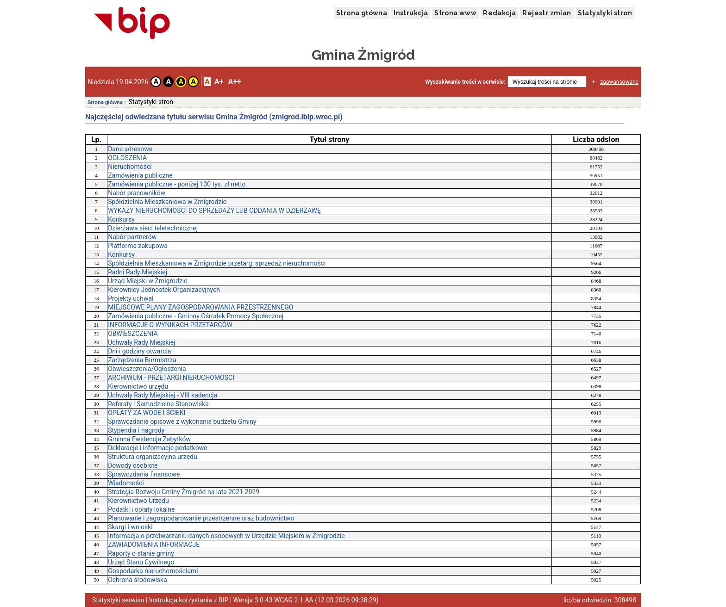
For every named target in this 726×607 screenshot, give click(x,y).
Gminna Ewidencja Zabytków (149, 439)
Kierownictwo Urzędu (138, 500)
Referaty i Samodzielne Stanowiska (158, 404)
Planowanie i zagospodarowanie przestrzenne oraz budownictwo (201, 518)
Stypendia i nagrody (136, 430)
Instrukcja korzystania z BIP (188, 600)
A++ (234, 81)
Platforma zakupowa (138, 245)
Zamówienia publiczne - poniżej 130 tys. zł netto (176, 184)
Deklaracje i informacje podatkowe (157, 448)
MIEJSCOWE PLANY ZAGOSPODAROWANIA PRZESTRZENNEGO (200, 307)
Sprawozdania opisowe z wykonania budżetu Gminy (182, 421)
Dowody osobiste (132, 465)
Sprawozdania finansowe (144, 474)
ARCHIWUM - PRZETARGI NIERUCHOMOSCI (171, 377)
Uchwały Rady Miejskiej (141, 342)
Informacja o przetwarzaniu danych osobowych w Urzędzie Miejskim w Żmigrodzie (226, 535)
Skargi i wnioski (130, 527)
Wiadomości (126, 483)
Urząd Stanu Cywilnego (141, 562)
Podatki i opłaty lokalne (141, 509)
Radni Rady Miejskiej (137, 272)
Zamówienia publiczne (140, 175)
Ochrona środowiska (137, 579)
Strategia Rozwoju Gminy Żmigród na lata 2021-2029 (183, 492)
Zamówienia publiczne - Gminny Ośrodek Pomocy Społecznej (195, 316)
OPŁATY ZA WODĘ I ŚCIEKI (146, 412)
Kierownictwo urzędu (138, 386)
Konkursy (121, 219)
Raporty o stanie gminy (141, 553)
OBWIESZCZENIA (133, 333)
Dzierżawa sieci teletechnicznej (153, 228)
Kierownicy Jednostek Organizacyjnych (164, 289)
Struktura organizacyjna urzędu (152, 456)
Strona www (455, 13)
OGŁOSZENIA (127, 157)
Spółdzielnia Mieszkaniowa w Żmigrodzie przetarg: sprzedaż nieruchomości (216, 263)
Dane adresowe (130, 149)
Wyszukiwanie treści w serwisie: (465, 82)
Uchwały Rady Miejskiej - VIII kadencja (162, 395)
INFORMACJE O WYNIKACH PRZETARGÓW (170, 324)
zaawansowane (619, 82)
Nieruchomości (130, 166)
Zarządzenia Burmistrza (142, 360)
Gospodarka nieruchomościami (153, 571)
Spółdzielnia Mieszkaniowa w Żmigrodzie (167, 201)
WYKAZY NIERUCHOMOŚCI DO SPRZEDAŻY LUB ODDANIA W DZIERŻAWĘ (214, 210)
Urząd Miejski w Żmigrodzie (148, 281)
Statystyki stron (605, 13)
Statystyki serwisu (118, 600)
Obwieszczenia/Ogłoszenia (147, 368)
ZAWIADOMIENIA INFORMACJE (154, 544)
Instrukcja (411, 13)
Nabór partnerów (132, 237)
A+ (218, 81)
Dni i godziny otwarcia (139, 351)
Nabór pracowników (136, 193)
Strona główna (361, 13)
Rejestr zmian (546, 13)
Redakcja (499, 13)
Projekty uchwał (131, 298)
